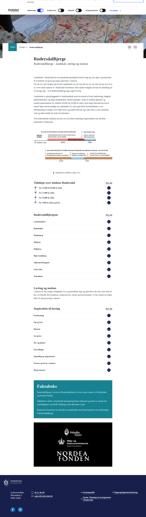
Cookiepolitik (89, 492)
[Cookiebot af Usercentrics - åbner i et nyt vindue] (13, 23)
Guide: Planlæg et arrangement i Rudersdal (97, 498)
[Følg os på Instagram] (20, 509)
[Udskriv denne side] (129, 47)
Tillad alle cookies (128, 5)
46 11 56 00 (39, 493)
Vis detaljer (114, 24)
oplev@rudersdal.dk (43, 496)
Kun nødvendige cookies (128, 12)
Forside (22, 47)
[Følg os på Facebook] (12, 509)
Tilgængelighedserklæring (126, 492)
